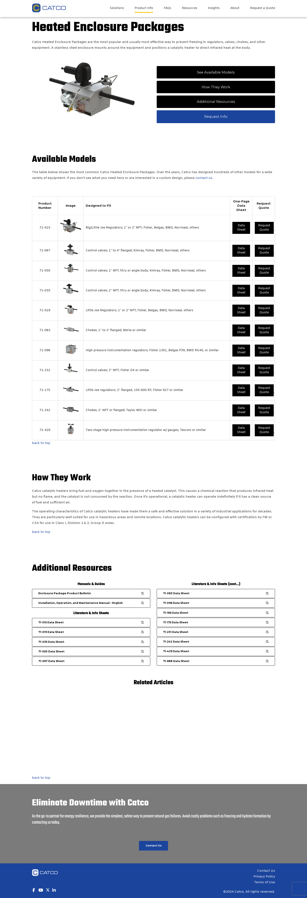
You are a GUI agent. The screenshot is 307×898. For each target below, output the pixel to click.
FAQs (167, 8)
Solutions (117, 8)
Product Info (144, 8)
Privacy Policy (264, 876)
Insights (214, 8)
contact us (203, 178)
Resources (189, 8)
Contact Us (266, 871)
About (234, 8)
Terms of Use (264, 882)
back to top (41, 443)
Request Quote (264, 228)
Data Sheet (241, 228)
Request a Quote (262, 8)
